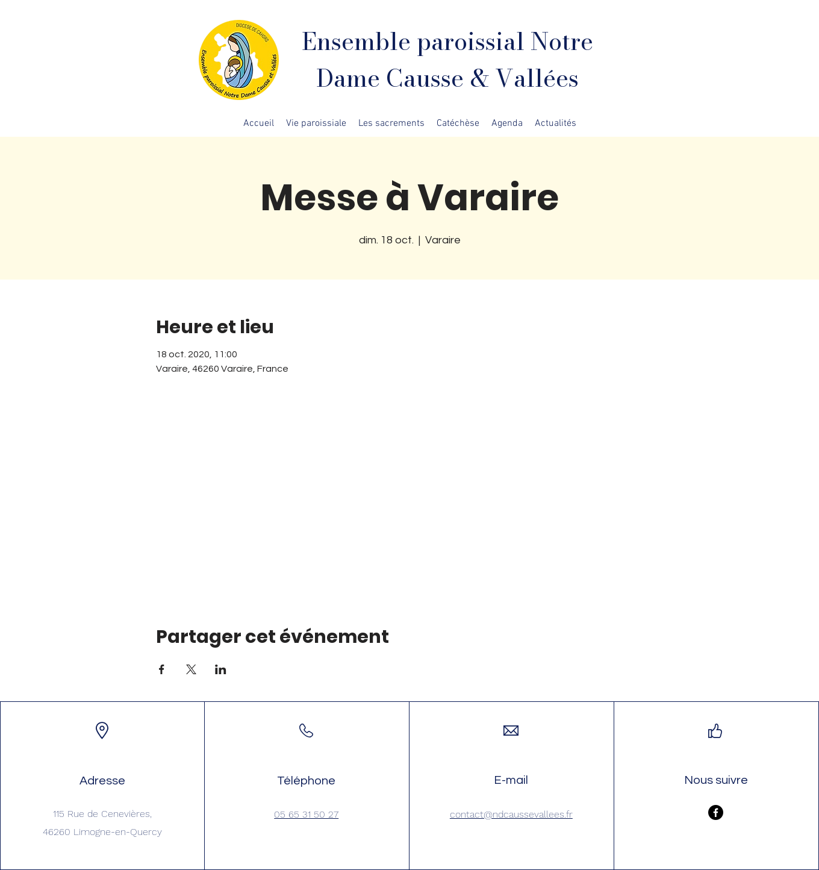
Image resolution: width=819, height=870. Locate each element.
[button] (316, 123)
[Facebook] (715, 812)
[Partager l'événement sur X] (191, 669)
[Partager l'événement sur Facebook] (161, 669)
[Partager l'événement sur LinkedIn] (220, 669)
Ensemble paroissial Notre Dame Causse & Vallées (447, 59)
